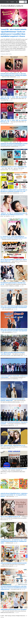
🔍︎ (25, 2)
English (12, 2)
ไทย (7, 2)
